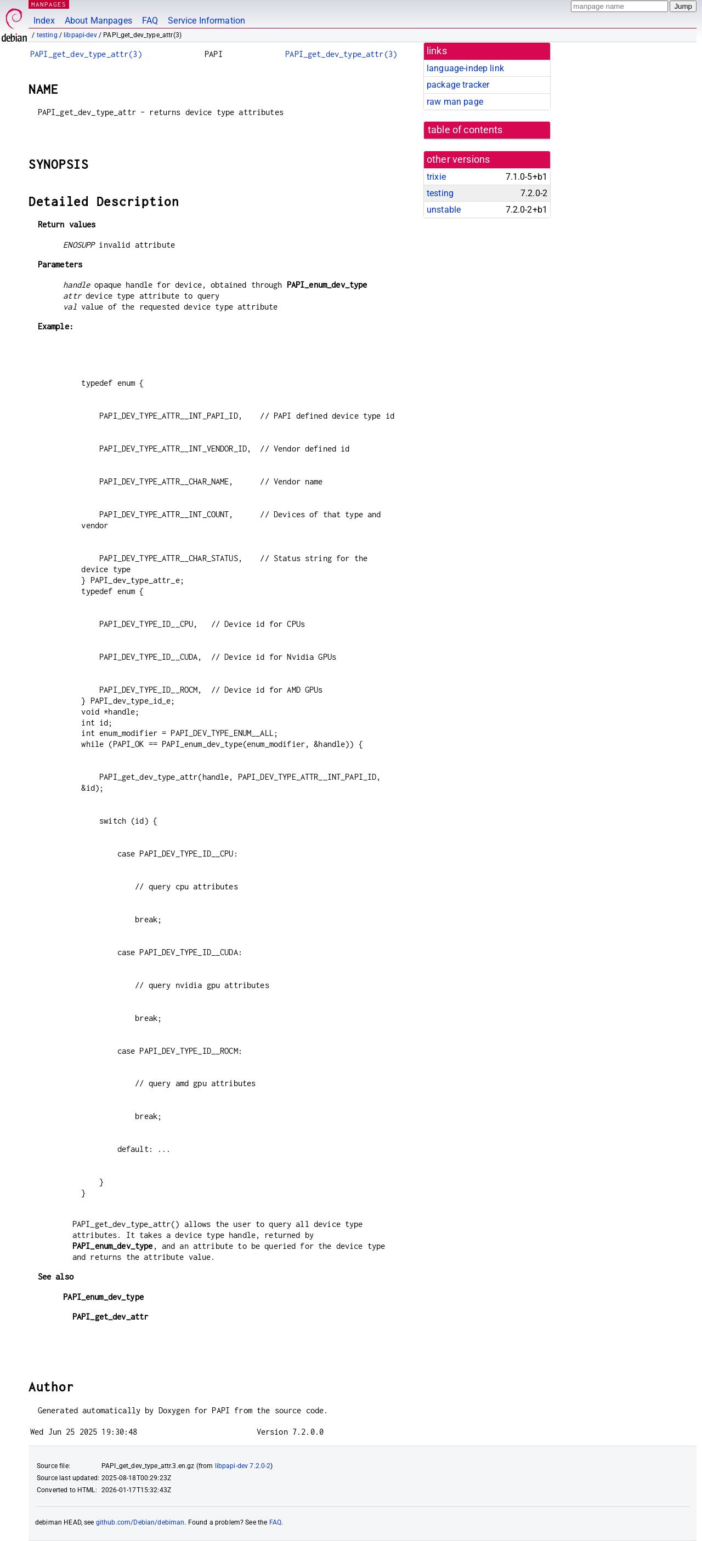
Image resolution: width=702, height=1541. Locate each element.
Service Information (206, 20)
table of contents (465, 129)
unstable (444, 209)
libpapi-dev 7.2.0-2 (243, 1466)
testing (47, 35)
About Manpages (98, 20)
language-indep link (465, 68)
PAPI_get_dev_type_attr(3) (86, 54)
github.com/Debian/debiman (140, 1522)
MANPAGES (48, 4)
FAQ (150, 20)
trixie (436, 177)
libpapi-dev (80, 35)
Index (44, 20)
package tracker (458, 84)
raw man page (455, 101)
